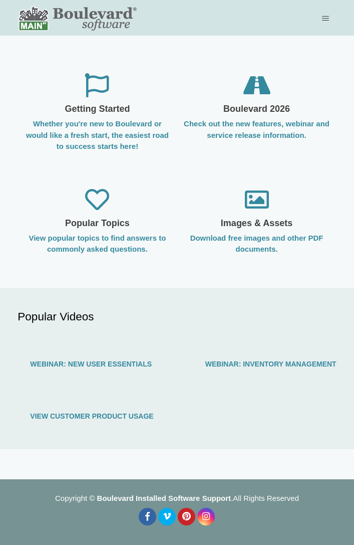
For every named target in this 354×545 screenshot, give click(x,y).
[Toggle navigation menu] (326, 18)
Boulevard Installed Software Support (164, 498)
